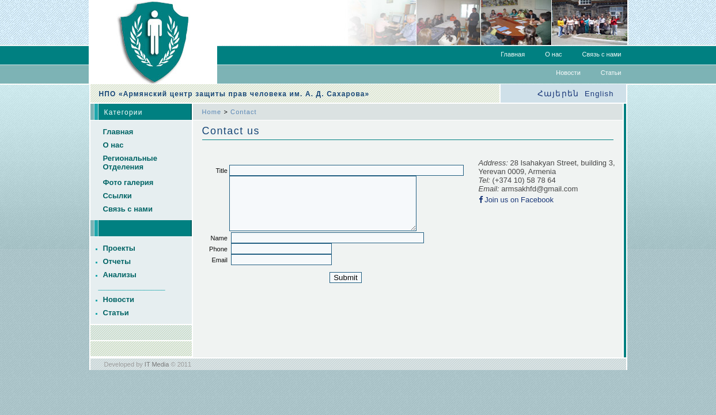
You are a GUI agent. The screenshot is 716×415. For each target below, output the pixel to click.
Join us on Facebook (519, 199)
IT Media (157, 364)
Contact (243, 111)
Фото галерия (128, 182)
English (599, 93)
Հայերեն (558, 93)
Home (212, 111)
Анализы (120, 274)
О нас (553, 54)
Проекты (119, 248)
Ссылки (117, 195)
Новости (568, 72)
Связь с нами (602, 54)
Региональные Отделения (130, 162)
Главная (513, 54)
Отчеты (117, 261)
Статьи (611, 72)
